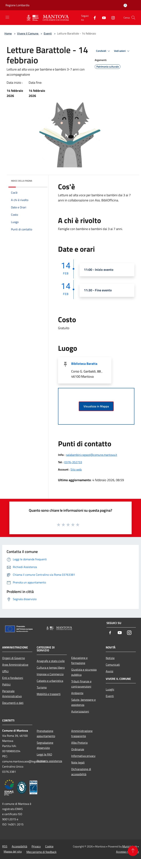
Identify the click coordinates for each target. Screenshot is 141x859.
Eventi (48, 33)
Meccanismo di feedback (41, 852)
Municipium (129, 846)
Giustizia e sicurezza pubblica (84, 672)
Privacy (36, 846)
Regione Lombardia (17, 5)
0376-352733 (73, 462)
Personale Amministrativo (12, 693)
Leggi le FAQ (44, 754)
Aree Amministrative (15, 664)
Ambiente (77, 693)
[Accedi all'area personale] (125, 5)
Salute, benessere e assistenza (83, 702)
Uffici (5, 671)
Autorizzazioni (80, 711)
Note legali (78, 762)
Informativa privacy (83, 756)
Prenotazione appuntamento (46, 733)
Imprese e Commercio (50, 674)
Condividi (103, 51)
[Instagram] (111, 17)
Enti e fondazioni (12, 678)
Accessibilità (19, 846)
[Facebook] (93, 17)
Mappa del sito (13, 851)
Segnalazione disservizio (45, 745)
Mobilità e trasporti (49, 694)
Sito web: (76, 469)
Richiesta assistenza (49, 761)
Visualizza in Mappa (96, 406)
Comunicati (113, 664)
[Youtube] (102, 17)
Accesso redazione (127, 851)
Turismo (42, 687)
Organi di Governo (13, 658)
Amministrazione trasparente (82, 733)
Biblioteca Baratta (84, 363)
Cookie (49, 846)
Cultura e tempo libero (51, 667)
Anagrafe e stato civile (51, 661)
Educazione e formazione (79, 660)
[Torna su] (133, 851)
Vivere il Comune (28, 33)
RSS (4, 846)
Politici (6, 684)
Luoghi (110, 689)
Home (8, 33)
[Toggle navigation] (7, 17)
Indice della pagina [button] (21, 180)
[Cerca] (133, 17)
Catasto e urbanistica (50, 681)
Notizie (110, 658)
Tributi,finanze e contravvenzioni (81, 684)
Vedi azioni (122, 51)
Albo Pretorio (79, 742)
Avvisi (109, 671)
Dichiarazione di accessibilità (81, 771)
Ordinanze (77, 749)
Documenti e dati (13, 703)
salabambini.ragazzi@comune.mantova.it (91, 455)
